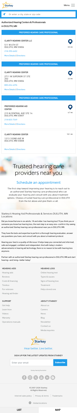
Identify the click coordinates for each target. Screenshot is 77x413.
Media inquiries (47, 330)
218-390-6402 (10, 51)
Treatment (45, 285)
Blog (43, 318)
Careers (44, 309)
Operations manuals (11, 322)
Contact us (46, 326)
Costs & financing (10, 281)
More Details (9, 55)
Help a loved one (48, 289)
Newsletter (46, 322)
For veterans (7, 289)
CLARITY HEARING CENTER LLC (18, 40)
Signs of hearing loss (50, 281)
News (43, 313)
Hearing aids (7, 272)
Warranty (6, 318)
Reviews (6, 277)
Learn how (7, 309)
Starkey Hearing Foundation (38, 370)
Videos (5, 313)
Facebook (24, 377)
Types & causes (47, 277)
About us (45, 305)
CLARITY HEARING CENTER (16, 72)
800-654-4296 (10, 85)
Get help (6, 305)
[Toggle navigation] (68, 5)
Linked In (47, 377)
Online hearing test (49, 272)
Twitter (35, 377)
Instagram (30, 377)
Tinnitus (5, 285)
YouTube (41, 377)
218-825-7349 (10, 119)
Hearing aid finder (10, 293)
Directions (21, 55)
